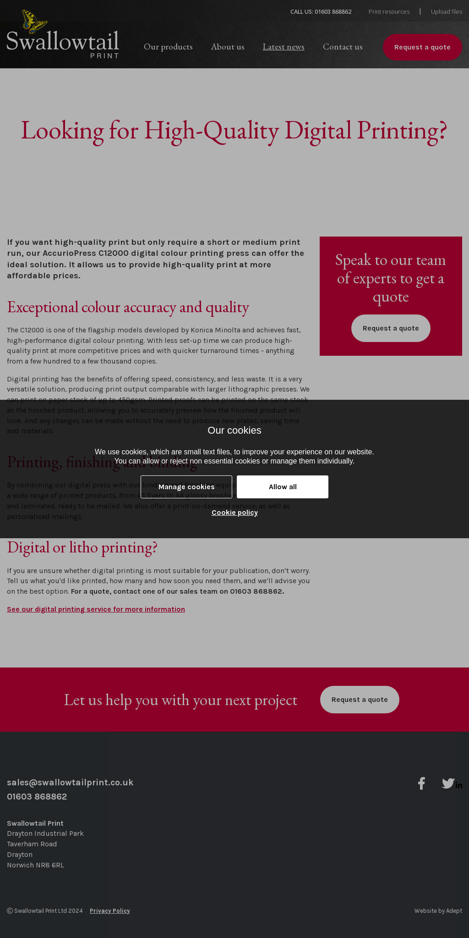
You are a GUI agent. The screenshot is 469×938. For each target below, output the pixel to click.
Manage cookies (186, 487)
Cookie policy (235, 512)
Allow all (283, 487)
